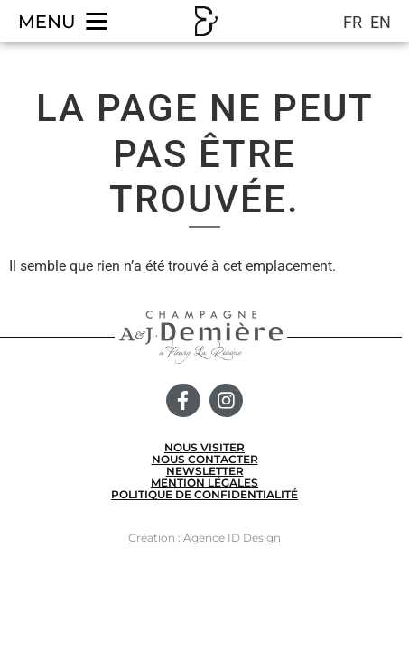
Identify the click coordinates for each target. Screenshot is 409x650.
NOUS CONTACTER (205, 459)
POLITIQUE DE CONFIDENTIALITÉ (204, 494)
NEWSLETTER (205, 471)
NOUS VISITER (204, 447)
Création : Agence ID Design (204, 537)
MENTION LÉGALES (204, 482)
